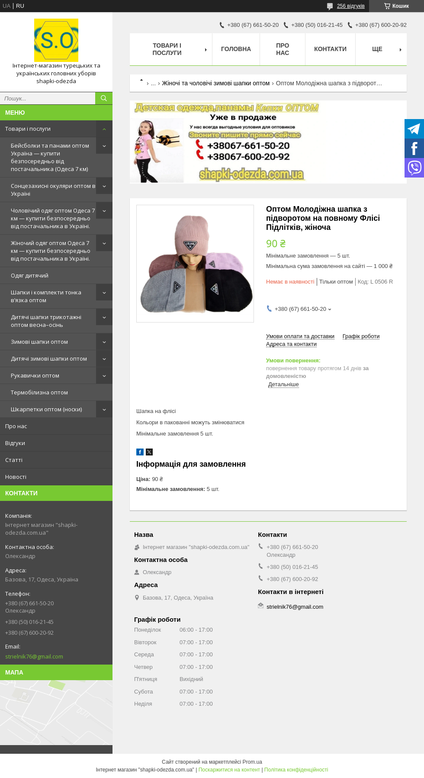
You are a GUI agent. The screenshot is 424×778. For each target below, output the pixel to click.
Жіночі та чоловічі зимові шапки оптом (216, 83)
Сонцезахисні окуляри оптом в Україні (53, 189)
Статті (13, 460)
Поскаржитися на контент (229, 770)
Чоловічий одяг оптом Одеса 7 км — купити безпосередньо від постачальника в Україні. (53, 218)
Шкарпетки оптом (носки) (46, 409)
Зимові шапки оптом (39, 341)
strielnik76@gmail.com (34, 656)
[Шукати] (103, 98)
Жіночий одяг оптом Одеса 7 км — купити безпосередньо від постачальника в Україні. (50, 250)
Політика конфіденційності (296, 770)
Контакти (330, 48)
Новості (15, 477)
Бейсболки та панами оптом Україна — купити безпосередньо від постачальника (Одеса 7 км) (50, 157)
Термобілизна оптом (39, 392)
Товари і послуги (28, 128)
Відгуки (15, 443)
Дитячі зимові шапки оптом (49, 358)
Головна (236, 48)
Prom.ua (252, 762)
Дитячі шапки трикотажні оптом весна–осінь (46, 321)
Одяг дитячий (29, 275)
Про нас (16, 426)
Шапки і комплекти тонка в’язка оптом (46, 296)
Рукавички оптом (35, 375)
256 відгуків (351, 6)
